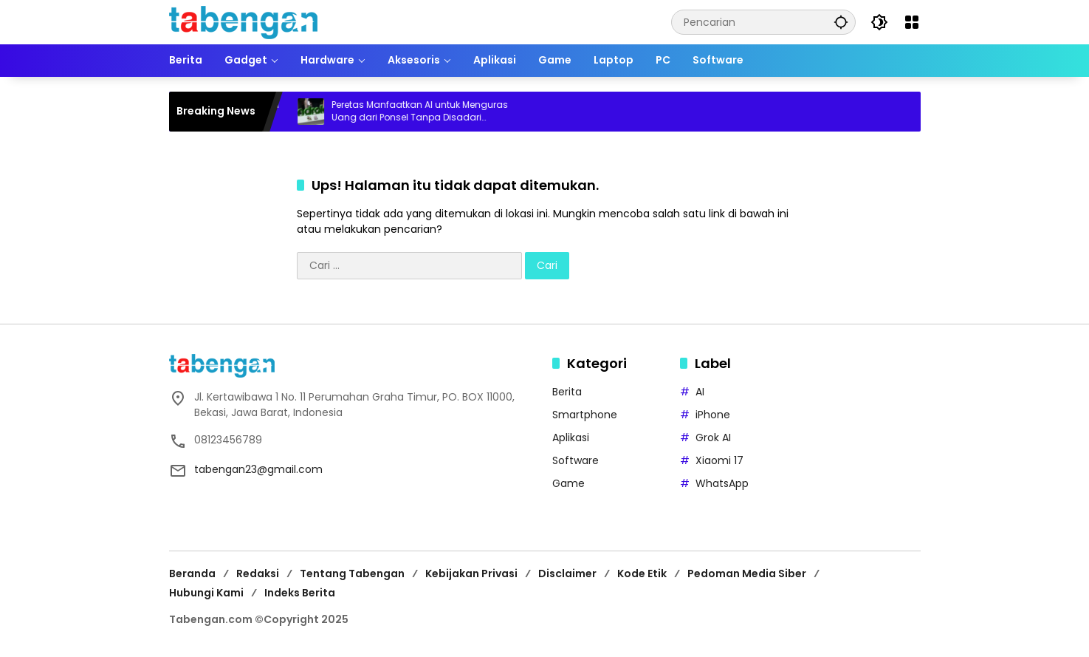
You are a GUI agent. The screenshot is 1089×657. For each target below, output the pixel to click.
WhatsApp (722, 483)
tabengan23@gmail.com (258, 469)
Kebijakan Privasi (471, 573)
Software (575, 460)
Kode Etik (642, 573)
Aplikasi (570, 437)
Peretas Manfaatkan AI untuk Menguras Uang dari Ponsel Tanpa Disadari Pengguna (428, 111)
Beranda (192, 573)
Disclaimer (567, 573)
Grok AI (713, 437)
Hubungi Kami (206, 592)
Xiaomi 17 (719, 460)
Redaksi (257, 573)
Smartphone (584, 414)
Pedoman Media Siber (746, 573)
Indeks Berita (299, 592)
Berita (567, 391)
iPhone (712, 414)
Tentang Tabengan (352, 573)
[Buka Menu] (912, 22)
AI (699, 391)
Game (568, 483)
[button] (841, 22)
